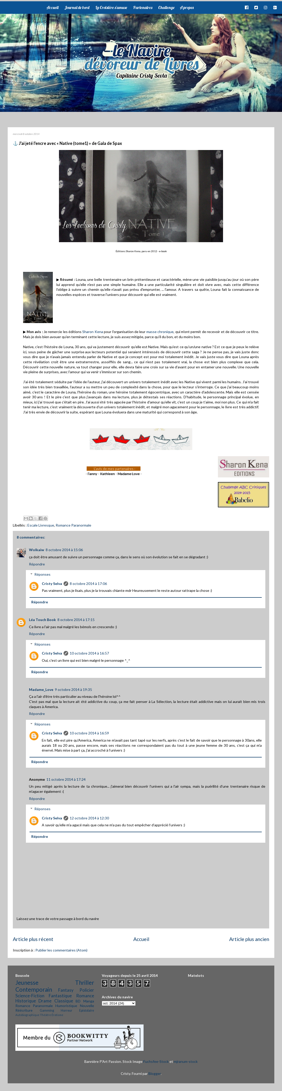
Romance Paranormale (73, 525)
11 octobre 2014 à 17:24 (66, 779)
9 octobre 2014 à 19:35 (73, 689)
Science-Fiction (29, 995)
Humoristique (66, 1005)
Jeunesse (26, 982)
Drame (45, 1000)
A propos (187, 7)
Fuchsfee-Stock (156, 1061)
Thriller (84, 982)
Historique (25, 1000)
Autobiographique (27, 1015)
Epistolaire (86, 1010)
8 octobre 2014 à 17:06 (88, 583)
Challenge (166, 7)
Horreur (66, 1010)
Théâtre (45, 1015)
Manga (88, 1001)
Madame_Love (41, 689)
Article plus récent (33, 939)
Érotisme (57, 1015)
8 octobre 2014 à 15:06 (64, 550)
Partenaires (142, 7)
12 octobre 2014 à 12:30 (89, 818)
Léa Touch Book (42, 619)
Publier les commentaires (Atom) (61, 950)
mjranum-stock (186, 1061)
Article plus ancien (249, 939)
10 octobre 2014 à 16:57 (89, 653)
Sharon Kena (92, 331)
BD (78, 1001)
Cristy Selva (52, 583)
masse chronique (160, 331)
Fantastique (60, 995)
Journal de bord (76, 7)
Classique (63, 1000)
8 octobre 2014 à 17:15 (76, 619)
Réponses (42, 574)
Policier (86, 990)
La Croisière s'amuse (111, 7)
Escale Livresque (40, 525)
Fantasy (66, 990)
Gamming (47, 1010)
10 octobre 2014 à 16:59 (89, 733)
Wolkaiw (36, 550)
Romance (85, 995)
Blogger (154, 1073)
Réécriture (24, 1010)
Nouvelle (87, 1005)
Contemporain (33, 989)
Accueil (52, 7)
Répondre (37, 564)
